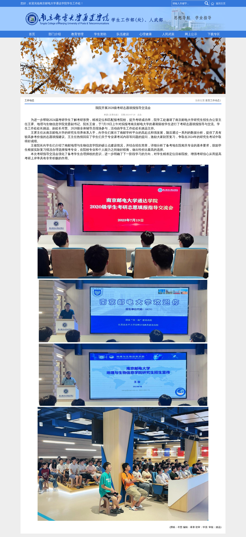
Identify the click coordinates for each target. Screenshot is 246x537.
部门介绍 (55, 34)
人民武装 (168, 34)
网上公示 (191, 34)
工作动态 (215, 100)
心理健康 (145, 34)
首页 (32, 34)
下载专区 (214, 34)
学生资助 (100, 34)
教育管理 (77, 34)
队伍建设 (123, 34)
